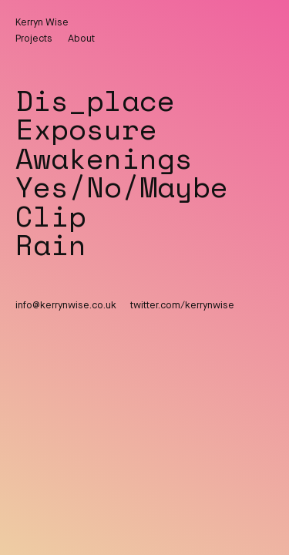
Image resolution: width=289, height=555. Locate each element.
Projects (33, 39)
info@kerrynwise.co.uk (65, 306)
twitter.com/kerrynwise (182, 306)
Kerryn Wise (42, 23)
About (81, 39)
